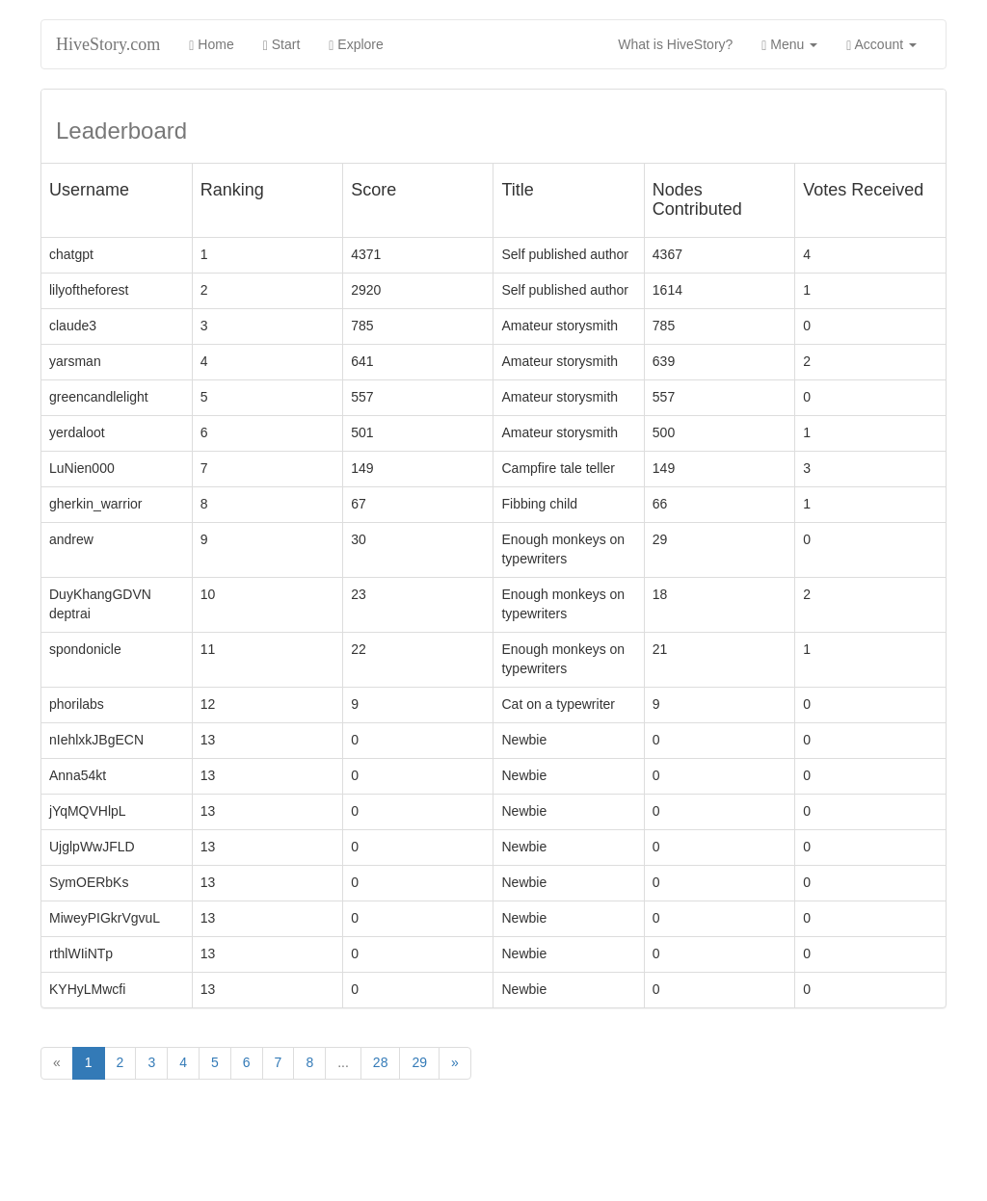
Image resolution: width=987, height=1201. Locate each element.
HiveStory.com (108, 44)
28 (380, 1062)
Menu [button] (789, 45)
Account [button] (881, 45)
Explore (356, 45)
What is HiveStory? (682, 43)
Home (211, 45)
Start (282, 45)
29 (419, 1062)
